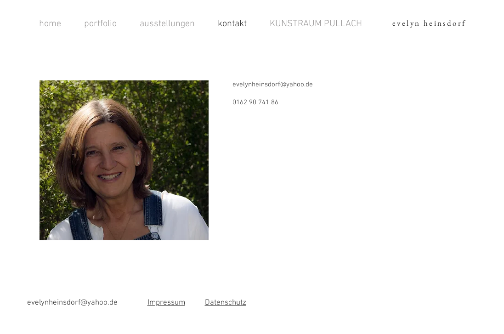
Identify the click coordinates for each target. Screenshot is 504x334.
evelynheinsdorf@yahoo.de (272, 84)
